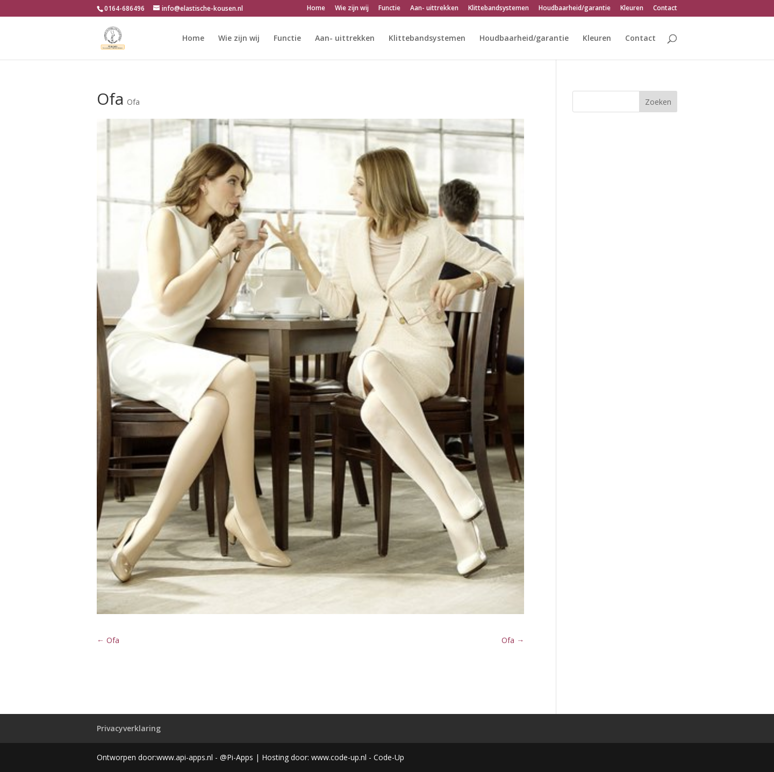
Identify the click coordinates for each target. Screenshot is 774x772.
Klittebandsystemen (498, 8)
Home (316, 8)
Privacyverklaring (129, 728)
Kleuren (631, 8)
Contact (665, 8)
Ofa (133, 102)
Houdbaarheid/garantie (575, 8)
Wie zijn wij (352, 8)
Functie (389, 8)
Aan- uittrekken (434, 8)
